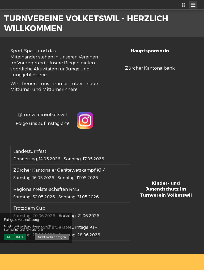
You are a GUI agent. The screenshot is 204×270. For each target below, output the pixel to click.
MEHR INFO (15, 237)
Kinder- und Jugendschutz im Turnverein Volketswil (166, 189)
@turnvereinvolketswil (42, 114)
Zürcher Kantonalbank (150, 68)
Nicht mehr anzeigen (52, 237)
